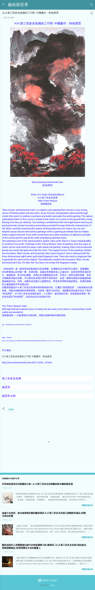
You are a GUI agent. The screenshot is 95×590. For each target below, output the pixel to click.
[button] (91, 13)
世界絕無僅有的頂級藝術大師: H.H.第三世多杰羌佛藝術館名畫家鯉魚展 (37, 484)
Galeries (52, 585)
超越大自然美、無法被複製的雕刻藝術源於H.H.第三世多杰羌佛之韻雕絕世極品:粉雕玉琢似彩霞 (44, 515)
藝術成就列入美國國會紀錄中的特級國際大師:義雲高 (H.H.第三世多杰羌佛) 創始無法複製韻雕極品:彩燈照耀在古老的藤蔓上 (44, 547)
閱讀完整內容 (87, 505)
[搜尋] (91, 5)
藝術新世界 (18, 5)
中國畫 (11, 409)
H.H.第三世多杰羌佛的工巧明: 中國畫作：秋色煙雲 (27, 356)
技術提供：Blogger (47, 580)
